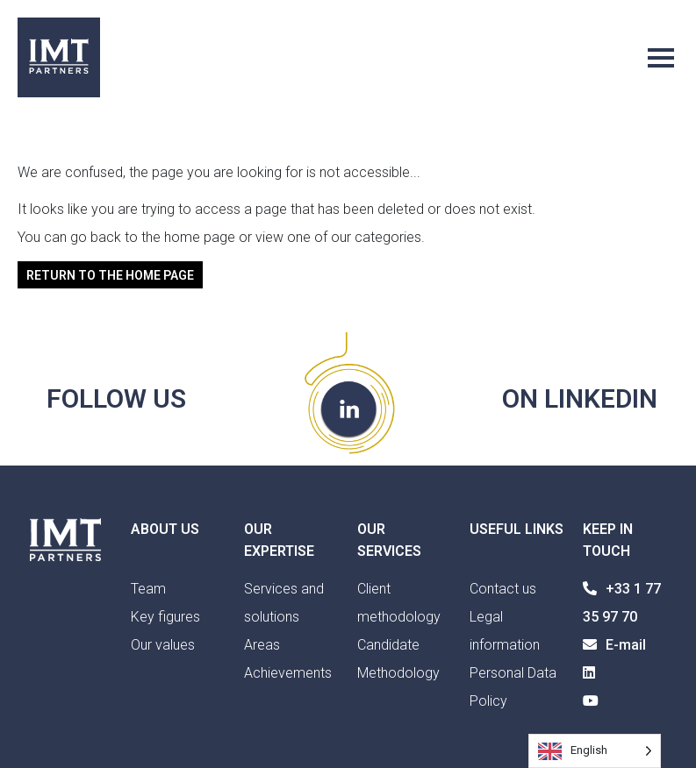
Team (148, 588)
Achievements (288, 673)
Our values (163, 644)
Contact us (503, 588)
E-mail (614, 644)
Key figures (165, 616)
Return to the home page (110, 274)
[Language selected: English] (594, 751)
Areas (262, 644)
